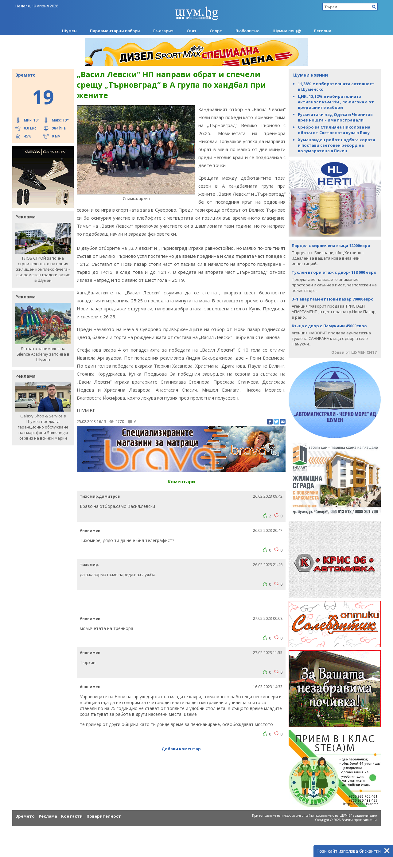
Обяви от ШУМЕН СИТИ (354, 352)
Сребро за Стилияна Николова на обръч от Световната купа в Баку (334, 129)
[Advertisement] (181, 602)
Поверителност (104, 816)
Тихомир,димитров (100, 496)
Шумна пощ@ (287, 31)
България (163, 31)
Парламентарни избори (115, 31)
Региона (322, 31)
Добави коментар (181, 748)
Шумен (69, 31)
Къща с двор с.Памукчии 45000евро (329, 326)
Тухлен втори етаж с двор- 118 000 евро (334, 272)
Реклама (48, 816)
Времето (25, 816)
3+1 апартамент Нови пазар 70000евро (333, 299)
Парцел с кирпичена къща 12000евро (331, 245)
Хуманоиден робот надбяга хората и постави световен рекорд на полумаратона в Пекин (336, 145)
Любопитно (247, 31)
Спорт (216, 31)
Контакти (72, 816)
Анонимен (90, 530)
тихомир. (89, 564)
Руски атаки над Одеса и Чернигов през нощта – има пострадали (335, 117)
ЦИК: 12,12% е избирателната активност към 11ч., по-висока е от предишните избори (336, 102)
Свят (191, 31)
